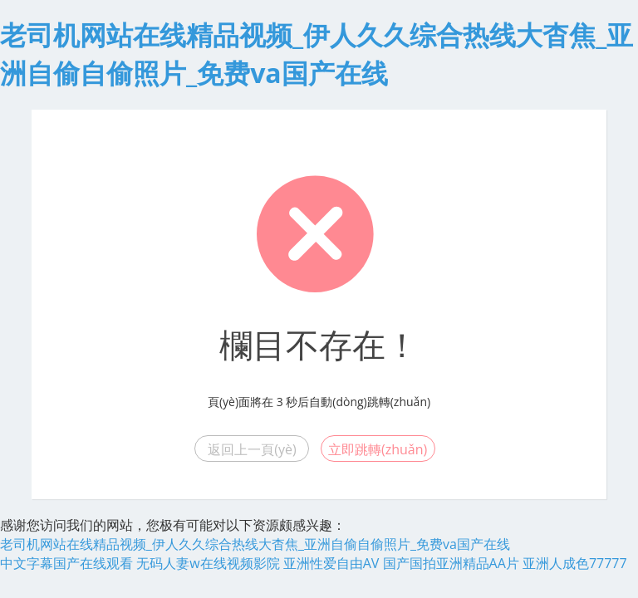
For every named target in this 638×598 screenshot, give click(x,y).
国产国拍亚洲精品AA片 (451, 563)
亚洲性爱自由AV (331, 563)
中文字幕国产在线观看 (66, 563)
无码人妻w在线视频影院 (207, 563)
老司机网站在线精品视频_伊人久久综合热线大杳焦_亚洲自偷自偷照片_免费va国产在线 (255, 544)
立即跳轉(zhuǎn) (377, 449)
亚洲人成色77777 (575, 563)
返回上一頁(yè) (252, 449)
